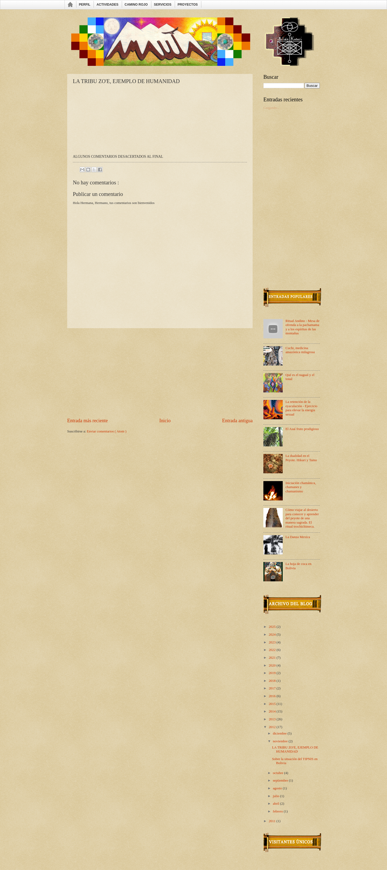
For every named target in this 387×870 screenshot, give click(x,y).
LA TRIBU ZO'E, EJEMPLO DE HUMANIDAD (295, 749)
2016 (273, 696)
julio (276, 796)
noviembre (280, 741)
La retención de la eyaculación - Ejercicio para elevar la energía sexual (301, 408)
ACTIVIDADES (107, 4)
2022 (273, 650)
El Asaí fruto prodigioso (302, 429)
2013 (273, 719)
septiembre (281, 780)
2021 (273, 658)
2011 (273, 821)
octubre (278, 773)
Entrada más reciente (87, 420)
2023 (273, 642)
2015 (273, 704)
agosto (278, 788)
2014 (273, 711)
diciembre (280, 733)
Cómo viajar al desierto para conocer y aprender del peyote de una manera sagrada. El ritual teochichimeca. (302, 518)
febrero (278, 811)
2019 (273, 673)
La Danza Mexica (297, 537)
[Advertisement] (160, 372)
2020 (273, 665)
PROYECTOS (188, 4)
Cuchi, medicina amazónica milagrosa (300, 350)
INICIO (70, 4)
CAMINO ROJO (136, 4)
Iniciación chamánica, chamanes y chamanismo (300, 487)
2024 (273, 634)
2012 (273, 727)
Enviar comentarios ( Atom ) (106, 431)
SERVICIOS (162, 4)
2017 (273, 688)
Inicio (165, 420)
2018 (273, 681)
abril (276, 803)
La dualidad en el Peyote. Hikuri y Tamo (301, 458)
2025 (273, 627)
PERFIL (85, 4)
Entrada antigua (237, 420)
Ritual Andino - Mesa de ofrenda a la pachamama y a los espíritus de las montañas (302, 327)
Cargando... (271, 108)
